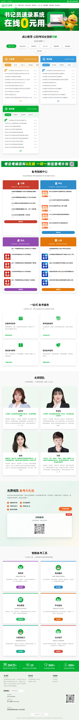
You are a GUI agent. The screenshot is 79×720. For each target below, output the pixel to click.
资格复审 (15, 114)
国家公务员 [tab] (11, 46)
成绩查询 (61, 65)
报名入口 (23, 65)
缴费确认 (38, 65)
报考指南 (30, 65)
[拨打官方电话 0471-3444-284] (72, 1)
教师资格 (51, 5)
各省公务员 (28, 5)
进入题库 (58, 587)
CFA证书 (42, 714)
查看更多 (20, 221)
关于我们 (10, 1)
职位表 (15, 65)
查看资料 (20, 587)
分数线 (69, 65)
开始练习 (20, 651)
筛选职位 (20, 619)
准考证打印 (46, 65)
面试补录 (30, 114)
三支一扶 (40, 5)
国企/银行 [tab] (39, 51)
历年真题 (8, 114)
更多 (21, 101)
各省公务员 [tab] (23, 46)
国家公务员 (21, 5)
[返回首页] (7, 5)
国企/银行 (57, 5)
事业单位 (34, 5)
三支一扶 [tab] (45, 46)
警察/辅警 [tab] (56, 46)
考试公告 (8, 65)
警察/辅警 (45, 5)
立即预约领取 (65, 508)
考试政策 (54, 65)
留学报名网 (37, 714)
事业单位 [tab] (33, 46)
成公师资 (3, 1)
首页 (16, 5)
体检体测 (23, 114)
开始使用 (58, 619)
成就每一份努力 (32, 681)
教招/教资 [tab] (67, 46)
